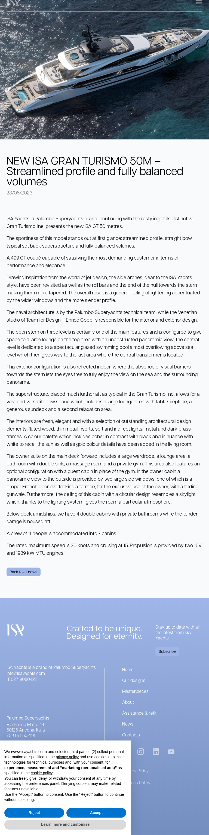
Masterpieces (135, 691)
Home (128, 669)
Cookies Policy (136, 782)
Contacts (131, 735)
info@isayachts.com (26, 673)
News (127, 724)
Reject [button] (34, 812)
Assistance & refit (139, 713)
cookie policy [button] (41, 773)
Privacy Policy (135, 770)
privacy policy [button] (67, 757)
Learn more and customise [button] (65, 824)
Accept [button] (96, 812)
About (128, 702)
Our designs (133, 680)
